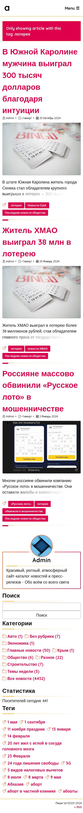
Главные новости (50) (29, 650)
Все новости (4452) (26, 678)
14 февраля (19, 735)
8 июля (14, 777)
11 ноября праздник (26, 729)
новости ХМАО (38, 348)
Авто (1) (15, 636)
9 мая (55, 777)
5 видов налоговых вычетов (35, 769)
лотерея (16, 205)
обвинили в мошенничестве (24, 511)
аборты (70, 791)
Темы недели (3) (24, 671)
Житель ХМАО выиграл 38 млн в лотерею (36, 242)
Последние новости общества (25, 212)
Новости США (37, 205)
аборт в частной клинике (32, 791)
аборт (36, 784)
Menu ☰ (72, 8)
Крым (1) (66, 650)
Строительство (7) (26, 664)
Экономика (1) (21, 643)
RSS (79, 807)
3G (68, 763)
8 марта (35, 777)
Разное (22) (52, 657)
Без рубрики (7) (45, 636)
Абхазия (16, 784)
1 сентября (35, 721)
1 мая (12, 721)
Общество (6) (21, 657)
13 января (61, 729)
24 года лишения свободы (33, 763)
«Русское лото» (21, 504)
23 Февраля (19, 755)
